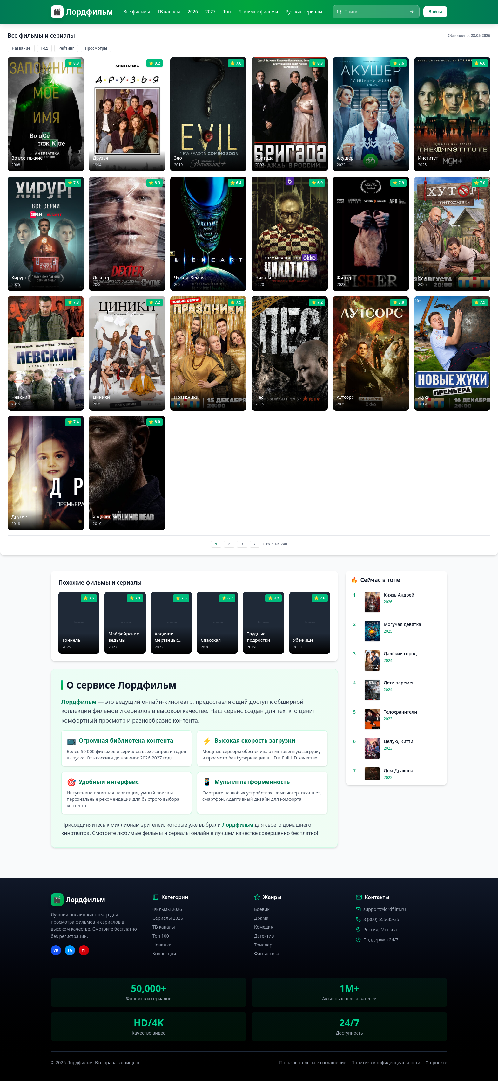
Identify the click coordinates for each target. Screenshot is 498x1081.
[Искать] (411, 12)
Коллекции (164, 954)
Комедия (263, 927)
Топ (227, 12)
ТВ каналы (169, 12)
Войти (435, 12)
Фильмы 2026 (167, 909)
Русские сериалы (304, 12)
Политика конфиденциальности (385, 1062)
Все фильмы (137, 12)
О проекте (436, 1062)
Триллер (263, 945)
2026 (193, 12)
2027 (210, 12)
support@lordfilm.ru (384, 909)
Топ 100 (160, 936)
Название (21, 48)
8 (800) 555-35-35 (381, 919)
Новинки (162, 945)
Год (44, 48)
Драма (261, 918)
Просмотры (96, 48)
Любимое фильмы (258, 12)
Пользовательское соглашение (312, 1062)
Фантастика (266, 954)
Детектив (264, 936)
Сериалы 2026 (167, 918)
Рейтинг (66, 48)
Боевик (262, 909)
